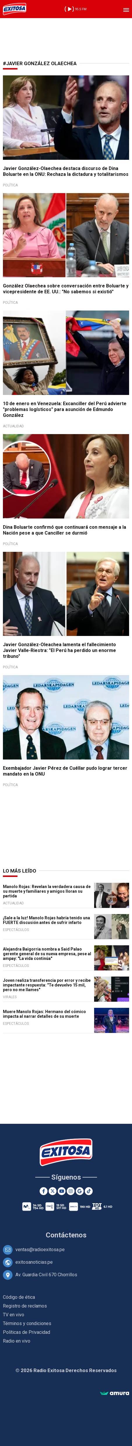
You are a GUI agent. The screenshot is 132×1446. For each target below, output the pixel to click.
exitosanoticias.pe (34, 1262)
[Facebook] (43, 1191)
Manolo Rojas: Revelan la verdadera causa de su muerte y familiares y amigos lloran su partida (47, 891)
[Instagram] (71, 1191)
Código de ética (19, 1297)
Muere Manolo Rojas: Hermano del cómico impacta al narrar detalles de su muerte (44, 1014)
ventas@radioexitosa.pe (40, 1249)
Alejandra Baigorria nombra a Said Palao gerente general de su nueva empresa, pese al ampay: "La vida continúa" (47, 954)
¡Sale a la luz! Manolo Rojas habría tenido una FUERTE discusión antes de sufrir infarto (46, 920)
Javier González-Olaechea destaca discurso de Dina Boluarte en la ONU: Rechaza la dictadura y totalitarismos (66, 171)
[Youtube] (62, 1191)
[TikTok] (89, 1191)
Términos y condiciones (27, 1323)
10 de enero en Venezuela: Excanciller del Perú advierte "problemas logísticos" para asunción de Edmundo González (64, 409)
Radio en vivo (16, 1341)
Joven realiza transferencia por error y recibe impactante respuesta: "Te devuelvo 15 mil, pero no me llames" (47, 985)
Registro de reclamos (25, 1306)
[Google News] (80, 1191)
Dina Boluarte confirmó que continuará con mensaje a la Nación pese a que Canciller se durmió (64, 530)
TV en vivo (13, 1314)
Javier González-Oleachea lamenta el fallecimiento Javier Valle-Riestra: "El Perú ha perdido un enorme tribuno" (59, 650)
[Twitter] (53, 1191)
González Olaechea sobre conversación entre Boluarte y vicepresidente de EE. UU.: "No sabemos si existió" (66, 288)
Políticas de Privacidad (26, 1332)
